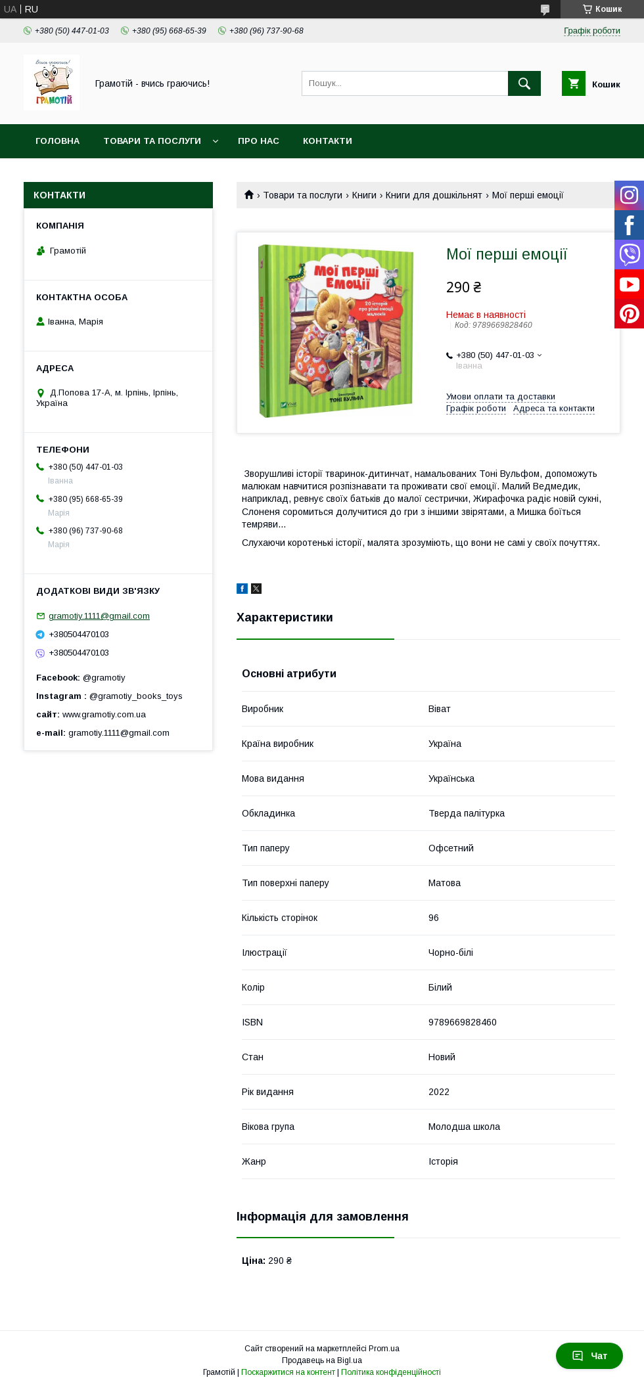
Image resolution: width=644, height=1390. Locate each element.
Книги (364, 195)
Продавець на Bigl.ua (322, 1360)
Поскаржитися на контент (288, 1372)
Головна (57, 141)
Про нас (258, 141)
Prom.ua (384, 1348)
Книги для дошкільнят (434, 195)
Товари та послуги (152, 141)
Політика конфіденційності (391, 1372)
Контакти (327, 141)
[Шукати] (524, 83)
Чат (589, 1356)
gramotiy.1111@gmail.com (99, 616)
